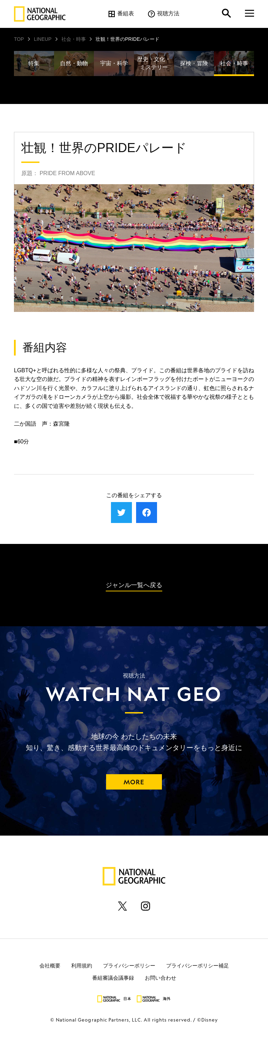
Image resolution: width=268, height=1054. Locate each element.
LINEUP (43, 39)
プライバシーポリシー (129, 966)
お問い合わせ (160, 978)
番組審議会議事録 (113, 978)
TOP (19, 39)
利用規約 (81, 966)
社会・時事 (73, 39)
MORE (134, 782)
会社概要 (49, 966)
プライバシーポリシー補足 (197, 966)
